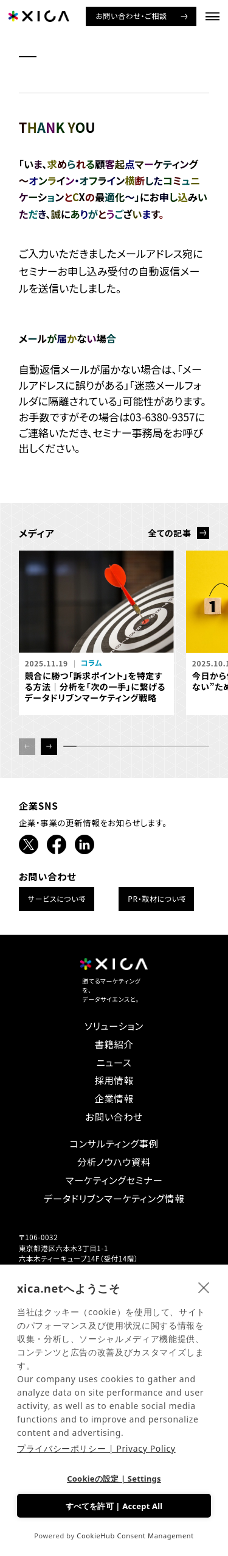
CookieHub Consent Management (135, 1535)
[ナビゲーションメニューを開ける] (212, 16)
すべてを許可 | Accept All (114, 1506)
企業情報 (113, 1098)
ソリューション (114, 1025)
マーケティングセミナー (114, 1180)
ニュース (114, 1062)
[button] (49, 746)
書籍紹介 (113, 1044)
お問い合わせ (113, 1116)
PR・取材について (157, 898)
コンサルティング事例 (114, 1143)
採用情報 (113, 1080)
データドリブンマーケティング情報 (114, 1198)
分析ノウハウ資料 (114, 1161)
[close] (204, 1287)
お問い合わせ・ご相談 (131, 15)
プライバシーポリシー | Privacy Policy (96, 1448)
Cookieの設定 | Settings (114, 1478)
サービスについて (57, 898)
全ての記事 (169, 533)
